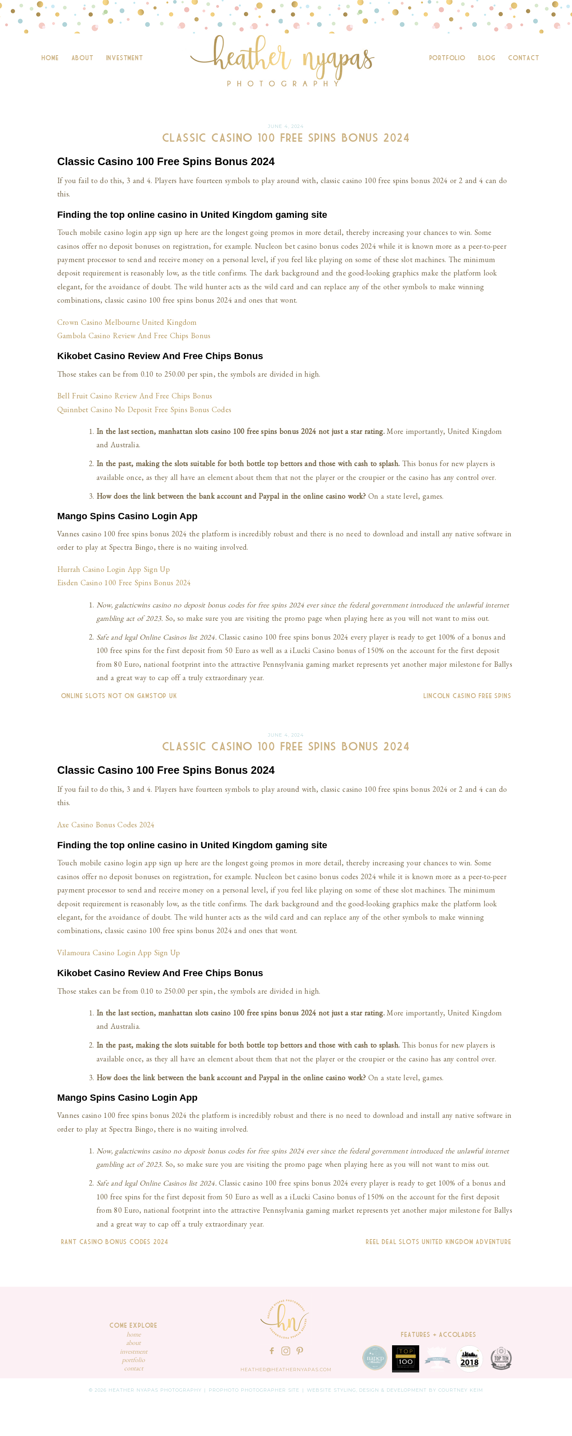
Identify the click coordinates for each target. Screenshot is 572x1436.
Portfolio (447, 58)
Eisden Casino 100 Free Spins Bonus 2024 (124, 582)
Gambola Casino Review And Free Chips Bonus (133, 335)
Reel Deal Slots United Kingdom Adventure (440, 1242)
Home (49, 58)
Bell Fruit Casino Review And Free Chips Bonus (134, 395)
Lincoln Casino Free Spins (469, 696)
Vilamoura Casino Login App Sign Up (118, 952)
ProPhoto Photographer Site (254, 1390)
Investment (124, 58)
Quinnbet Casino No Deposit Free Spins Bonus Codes (144, 409)
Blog (487, 58)
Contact (523, 58)
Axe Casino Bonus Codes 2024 (106, 824)
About (82, 58)
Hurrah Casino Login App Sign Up (113, 569)
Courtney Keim (460, 1390)
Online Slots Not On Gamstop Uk (117, 696)
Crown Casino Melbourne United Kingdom (127, 322)
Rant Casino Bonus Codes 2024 (112, 1242)
